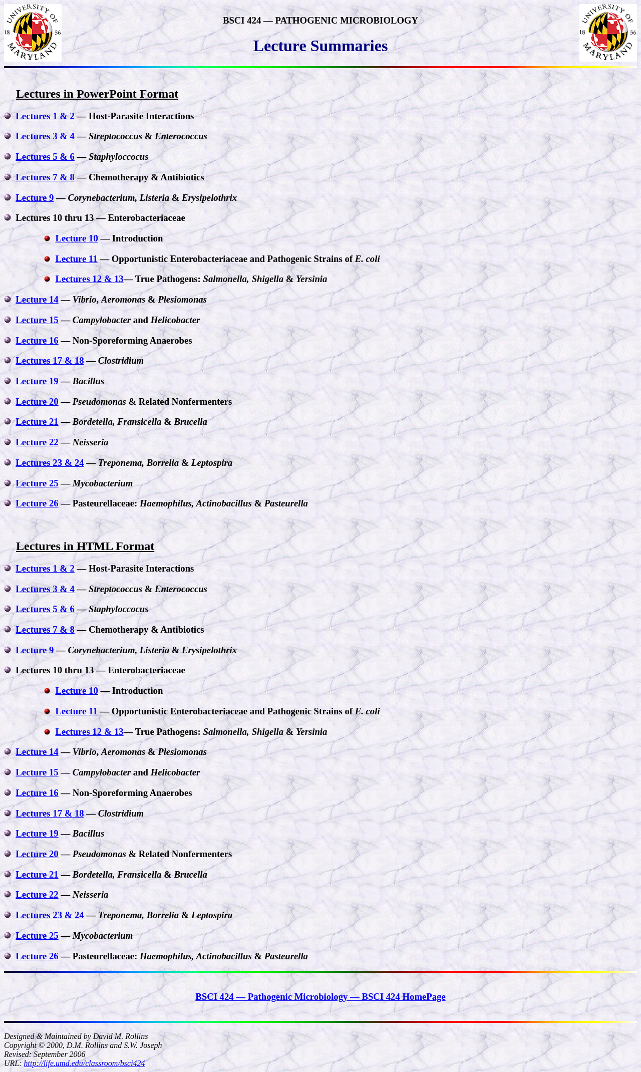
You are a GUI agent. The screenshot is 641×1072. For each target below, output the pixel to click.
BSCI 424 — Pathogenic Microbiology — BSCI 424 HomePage (320, 996)
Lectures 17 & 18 (50, 360)
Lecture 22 (37, 442)
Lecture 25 (37, 483)
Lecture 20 (37, 401)
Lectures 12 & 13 (89, 279)
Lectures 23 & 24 (50, 462)
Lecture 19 (37, 381)
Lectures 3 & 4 (45, 136)
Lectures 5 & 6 (45, 156)
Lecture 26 (37, 503)
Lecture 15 (37, 320)
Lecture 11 (76, 258)
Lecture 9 (35, 197)
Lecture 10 (76, 238)
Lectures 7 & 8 (45, 177)
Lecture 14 (37, 299)
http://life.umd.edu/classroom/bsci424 (84, 1063)
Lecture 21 (37, 421)
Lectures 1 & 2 (45, 116)
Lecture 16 (37, 340)
